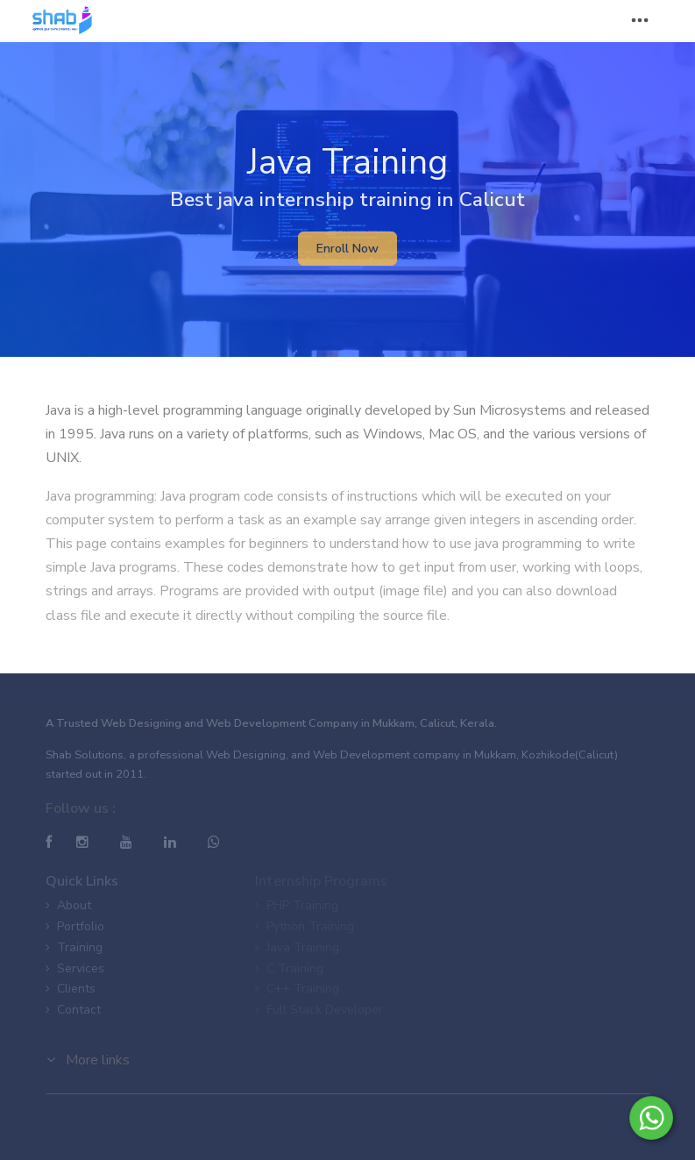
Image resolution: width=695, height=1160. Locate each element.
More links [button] (88, 1060)
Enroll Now (347, 248)
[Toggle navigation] (639, 20)
